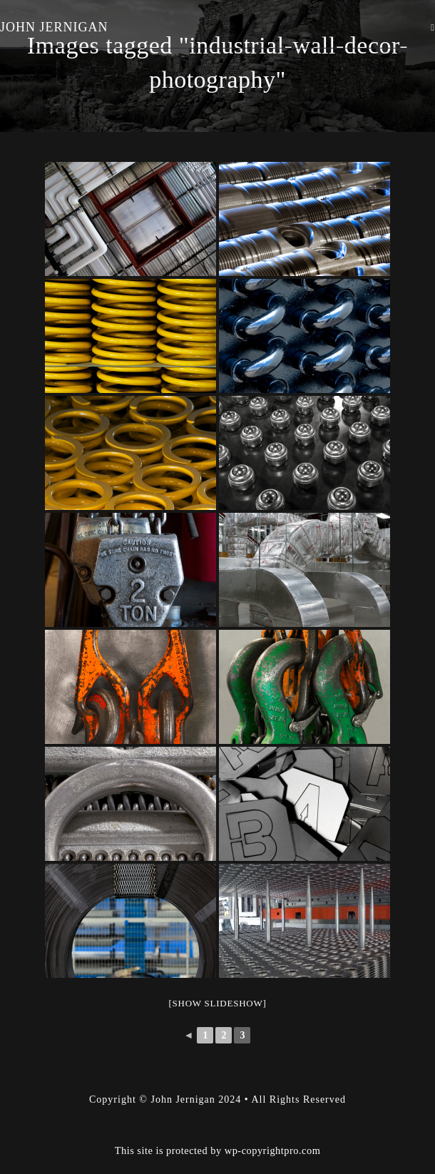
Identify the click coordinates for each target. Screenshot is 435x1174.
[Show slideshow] (217, 1003)
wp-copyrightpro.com (273, 1115)
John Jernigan (54, 27)
